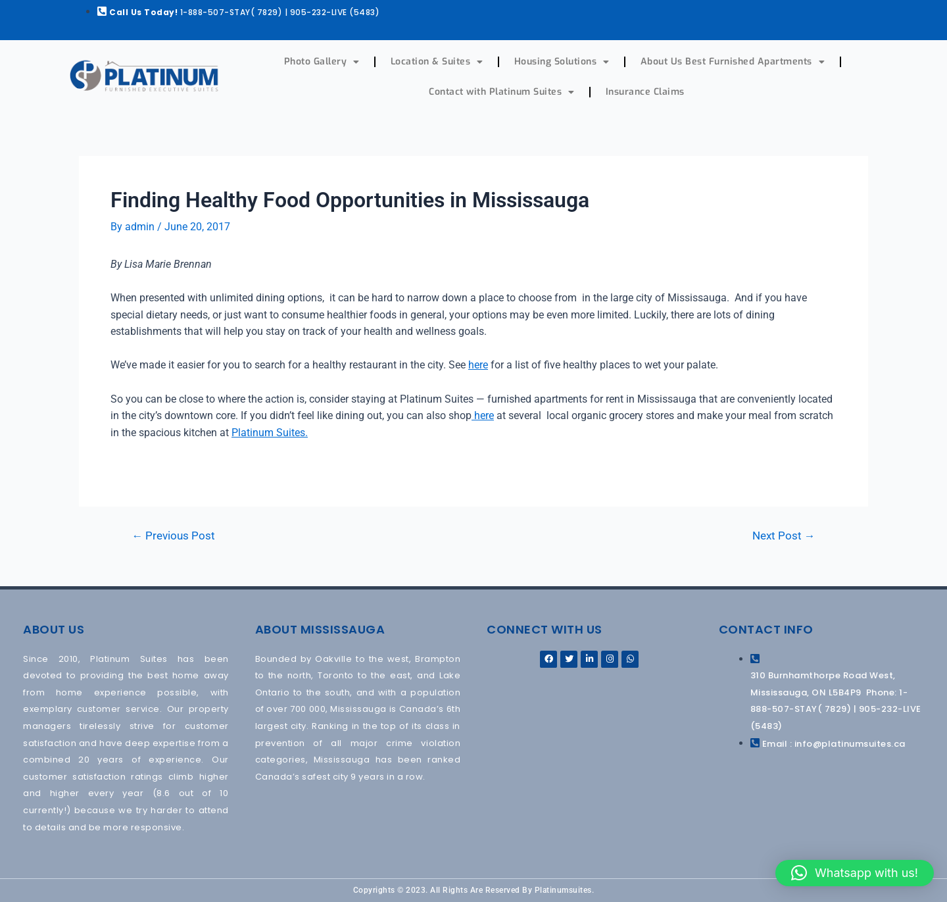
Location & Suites (437, 62)
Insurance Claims (645, 92)
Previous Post (174, 535)
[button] (854, 873)
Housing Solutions (562, 62)
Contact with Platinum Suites (502, 92)
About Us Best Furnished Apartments (733, 62)
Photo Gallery (322, 62)
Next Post (783, 535)
